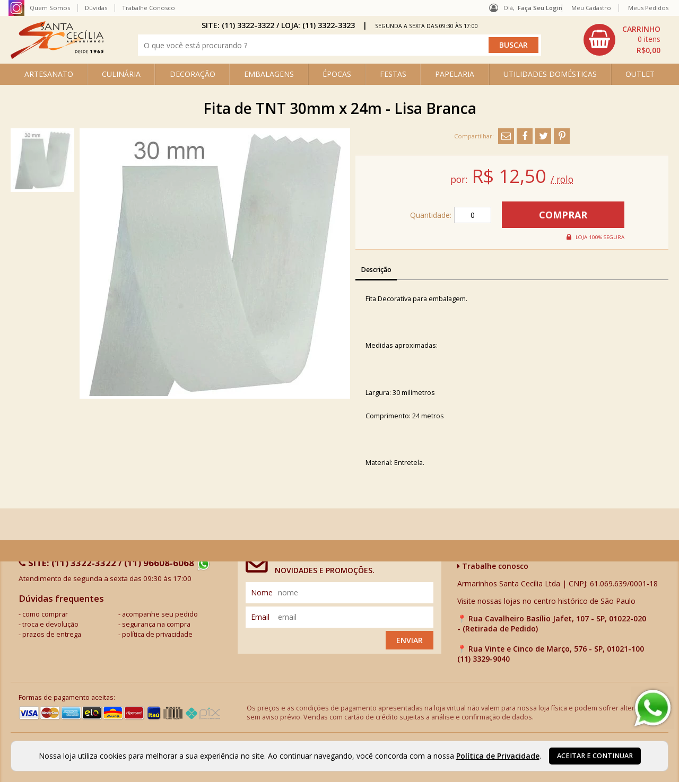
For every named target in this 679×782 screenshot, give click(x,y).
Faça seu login (540, 8)
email (260, 617)
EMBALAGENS (269, 74)
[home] (57, 56)
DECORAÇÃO (192, 74)
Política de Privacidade (497, 756)
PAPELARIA (454, 74)
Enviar (409, 640)
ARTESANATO (48, 74)
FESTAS (393, 74)
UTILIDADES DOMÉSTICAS (550, 74)
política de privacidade (157, 634)
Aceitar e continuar (595, 755)
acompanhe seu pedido (160, 614)
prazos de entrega (51, 634)
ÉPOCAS (337, 74)
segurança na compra (156, 624)
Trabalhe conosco (492, 566)
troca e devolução (50, 624)
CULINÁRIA (121, 74)
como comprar (45, 614)
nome (262, 592)
